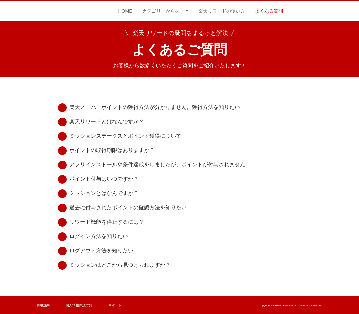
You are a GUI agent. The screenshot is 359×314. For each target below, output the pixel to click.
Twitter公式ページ (318, 11)
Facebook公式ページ (298, 11)
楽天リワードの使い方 (221, 11)
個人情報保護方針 (79, 305)
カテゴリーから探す (163, 11)
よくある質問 (269, 11)
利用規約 (43, 305)
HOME (125, 11)
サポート (115, 305)
